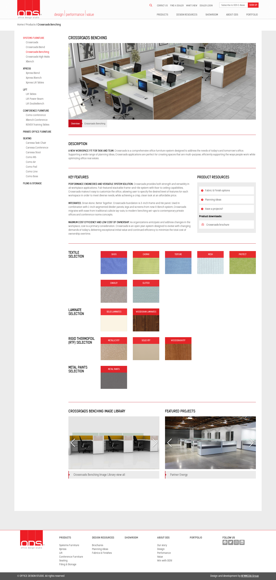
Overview (75, 124)
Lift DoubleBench (35, 104)
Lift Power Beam (35, 99)
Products (162, 15)
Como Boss (32, 176)
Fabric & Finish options (215, 190)
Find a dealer (177, 6)
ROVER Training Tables (37, 125)
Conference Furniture (36, 111)
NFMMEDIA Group (250, 576)
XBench (30, 61)
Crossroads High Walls (38, 57)
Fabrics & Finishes (102, 553)
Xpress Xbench (34, 78)
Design (161, 549)
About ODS (232, 15)
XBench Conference (37, 120)
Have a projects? (212, 209)
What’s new (191, 6)
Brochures (97, 545)
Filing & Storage (32, 183)
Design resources (186, 15)
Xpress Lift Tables (35, 83)
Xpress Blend (33, 73)
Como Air (31, 162)
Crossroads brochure (215, 224)
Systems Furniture (33, 38)
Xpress (27, 69)
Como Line (32, 171)
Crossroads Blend (35, 47)
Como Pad (31, 167)
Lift (25, 90)
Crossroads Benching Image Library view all (99, 475)
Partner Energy (179, 475)
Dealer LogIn (206, 6)
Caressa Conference (37, 148)
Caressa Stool (33, 152)
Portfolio (252, 15)
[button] (154, 443)
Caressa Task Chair (36, 143)
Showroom (211, 15)
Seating (27, 138)
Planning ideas (211, 200)
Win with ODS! (164, 561)
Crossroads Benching (37, 52)
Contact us (162, 6)
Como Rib (31, 157)
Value (160, 557)
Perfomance (164, 553)
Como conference (36, 115)
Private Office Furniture (37, 132)
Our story (162, 545)
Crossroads (32, 42)
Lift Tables (31, 94)
